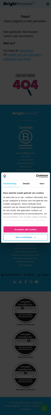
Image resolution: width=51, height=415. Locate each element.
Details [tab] (26, 183)
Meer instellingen (26, 237)
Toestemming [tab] (9, 183)
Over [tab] (42, 183)
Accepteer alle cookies (26, 229)
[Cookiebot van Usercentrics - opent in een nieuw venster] (36, 176)
